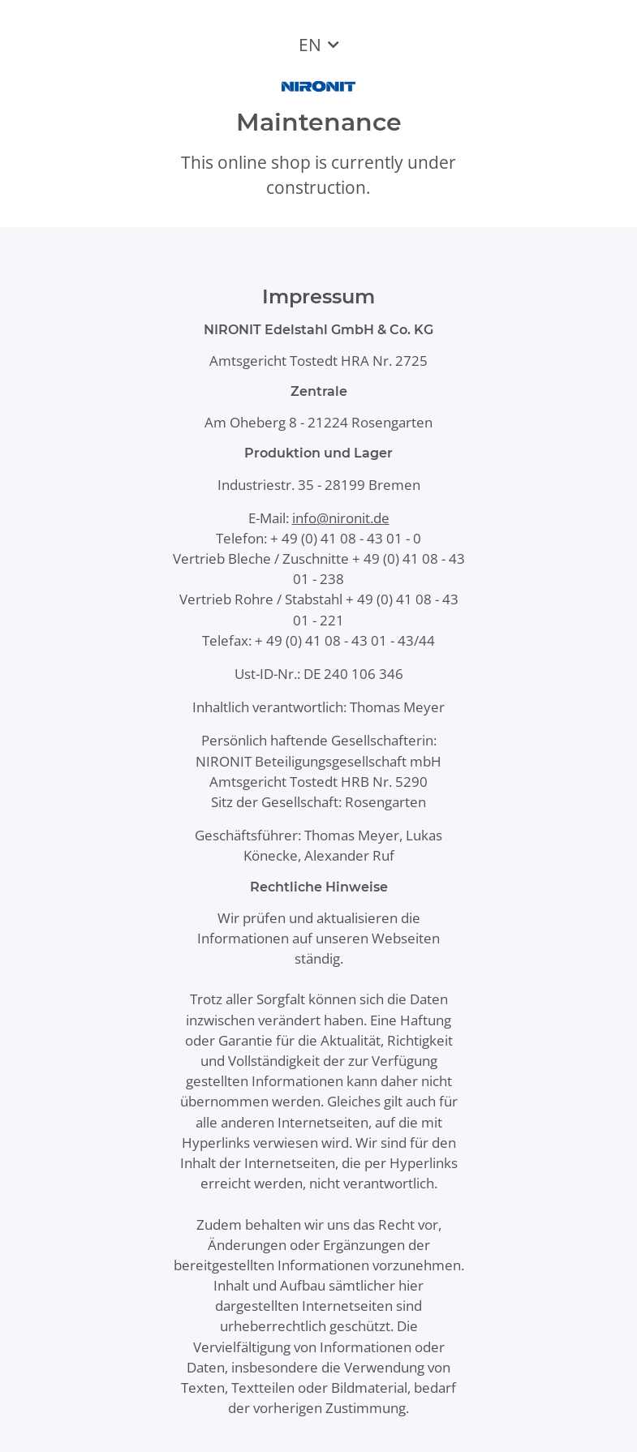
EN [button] (310, 44)
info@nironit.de (341, 518)
